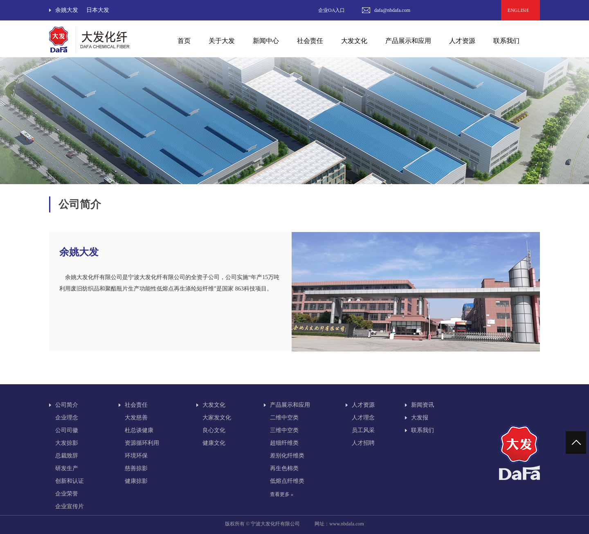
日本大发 (97, 10)
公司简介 (66, 405)
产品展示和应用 (290, 405)
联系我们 (506, 40)
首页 (184, 40)
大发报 (419, 418)
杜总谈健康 (139, 430)
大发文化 (213, 405)
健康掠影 (136, 481)
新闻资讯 (422, 405)
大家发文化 (216, 418)
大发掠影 (66, 443)
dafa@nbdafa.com (392, 10)
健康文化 (213, 443)
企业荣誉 (66, 494)
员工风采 (363, 430)
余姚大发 (66, 10)
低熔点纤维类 (287, 481)
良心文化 (213, 430)
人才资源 (363, 405)
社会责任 (136, 405)
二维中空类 (284, 418)
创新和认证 (69, 481)
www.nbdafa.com (346, 524)
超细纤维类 (284, 443)
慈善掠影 (136, 468)
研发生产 (66, 468)
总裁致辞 (66, 456)
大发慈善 (136, 418)
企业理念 (66, 418)
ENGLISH (520, 10)
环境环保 (136, 456)
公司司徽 (66, 430)
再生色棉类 (284, 468)
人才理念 (363, 418)
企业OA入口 (331, 10)
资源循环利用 (142, 443)
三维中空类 (284, 430)
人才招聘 (363, 443)
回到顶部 (577, 442)
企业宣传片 (69, 506)
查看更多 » (281, 494)
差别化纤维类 (287, 456)
